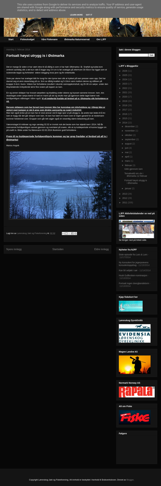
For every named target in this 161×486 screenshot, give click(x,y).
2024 (125, 79)
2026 (125, 71)
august (128, 143)
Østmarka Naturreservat (77, 39)
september (130, 139)
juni (127, 148)
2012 (125, 198)
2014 (125, 122)
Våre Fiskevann (49, 39)
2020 (125, 96)
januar (128, 188)
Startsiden (57, 249)
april (127, 156)
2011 (125, 202)
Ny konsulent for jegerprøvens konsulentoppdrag (133, 263)
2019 (125, 101)
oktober (129, 135)
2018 (125, 105)
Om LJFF (101, 39)
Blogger (130, 480)
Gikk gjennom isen (133, 169)
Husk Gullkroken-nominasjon (133, 275)
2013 (125, 194)
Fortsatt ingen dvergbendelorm (134, 283)
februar (128, 165)
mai (127, 152)
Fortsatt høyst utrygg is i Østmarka (135, 181)
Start (10, 39)
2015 (125, 118)
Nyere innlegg (14, 249)
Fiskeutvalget (27, 39)
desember (130, 126)
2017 (125, 109)
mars (127, 161)
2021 (125, 92)
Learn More (76, 15)
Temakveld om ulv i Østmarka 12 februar (135, 174)
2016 (125, 114)
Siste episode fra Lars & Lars (133, 254)
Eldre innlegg (101, 249)
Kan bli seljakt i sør (128, 270)
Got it (89, 15)
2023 (125, 83)
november (130, 130)
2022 (125, 88)
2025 (125, 75)
